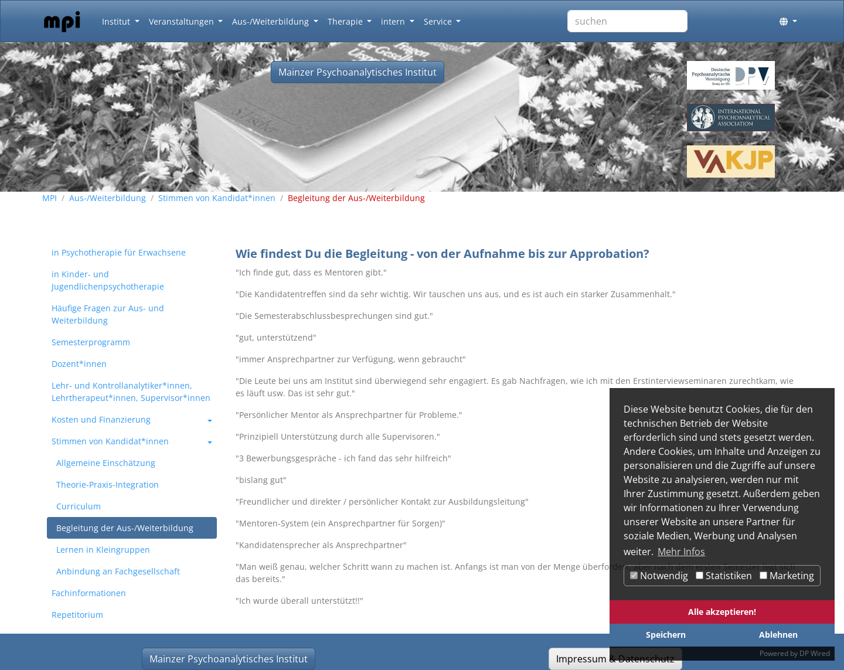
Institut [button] (117, 21)
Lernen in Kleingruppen (103, 549)
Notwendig (659, 575)
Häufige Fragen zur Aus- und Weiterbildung (108, 314)
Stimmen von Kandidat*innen (216, 197)
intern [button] (394, 21)
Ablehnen (778, 634)
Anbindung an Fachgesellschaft (118, 571)
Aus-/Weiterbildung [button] (271, 21)
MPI (49, 197)
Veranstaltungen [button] (182, 21)
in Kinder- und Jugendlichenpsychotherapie (108, 280)
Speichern (666, 634)
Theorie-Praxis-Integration (107, 484)
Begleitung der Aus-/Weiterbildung (124, 527)
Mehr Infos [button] (681, 551)
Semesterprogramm (91, 342)
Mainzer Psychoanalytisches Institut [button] (357, 72)
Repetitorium (77, 614)
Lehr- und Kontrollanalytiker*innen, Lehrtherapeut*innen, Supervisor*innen (131, 391)
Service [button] (439, 21)
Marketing (787, 575)
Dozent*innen (79, 363)
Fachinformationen (89, 592)
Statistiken (724, 575)
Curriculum (78, 506)
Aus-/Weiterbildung (107, 197)
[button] (788, 21)
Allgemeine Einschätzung (105, 462)
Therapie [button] (346, 21)
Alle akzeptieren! (722, 611)
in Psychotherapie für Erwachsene (119, 252)
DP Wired (814, 653)
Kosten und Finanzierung (101, 419)
